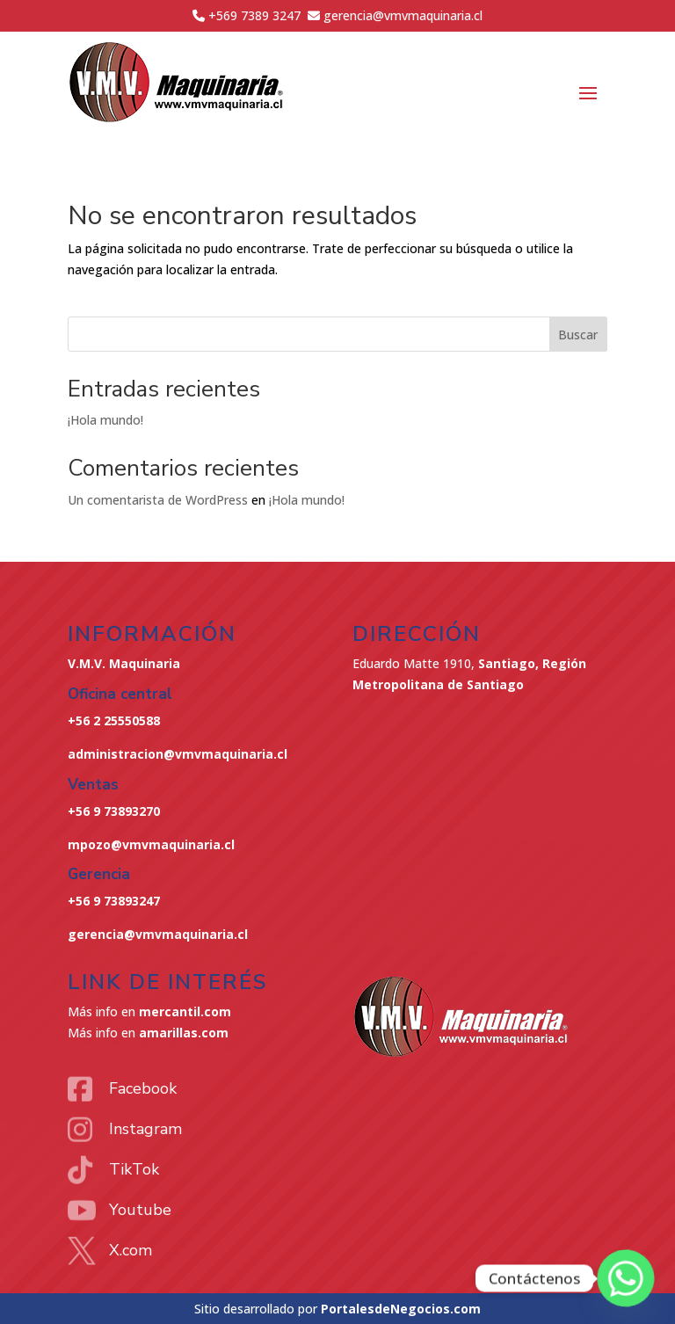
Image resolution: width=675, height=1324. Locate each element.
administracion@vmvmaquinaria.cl (177, 754)
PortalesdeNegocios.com (401, 1308)
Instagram (145, 1128)
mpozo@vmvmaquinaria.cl (151, 844)
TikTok (134, 1169)
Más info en (149, 1011)
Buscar (578, 334)
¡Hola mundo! (105, 419)
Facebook (143, 1088)
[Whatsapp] (626, 1278)
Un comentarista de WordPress (158, 499)
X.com (130, 1250)
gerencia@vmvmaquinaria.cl (158, 934)
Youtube (140, 1209)
